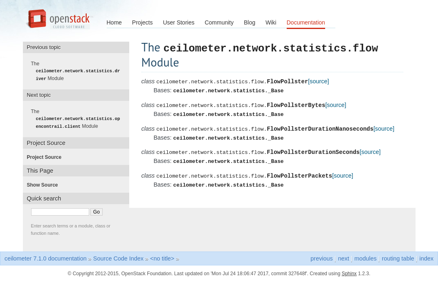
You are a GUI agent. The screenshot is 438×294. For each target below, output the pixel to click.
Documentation (306, 22)
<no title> (162, 257)
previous (321, 257)
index (427, 257)
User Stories (178, 22)
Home (114, 22)
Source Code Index (118, 257)
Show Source (45, 184)
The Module (78, 71)
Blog (249, 22)
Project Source (47, 156)
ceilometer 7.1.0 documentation (45, 257)
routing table (398, 257)
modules (365, 257)
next (343, 257)
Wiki (270, 22)
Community (219, 22)
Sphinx (349, 273)
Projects (142, 22)
